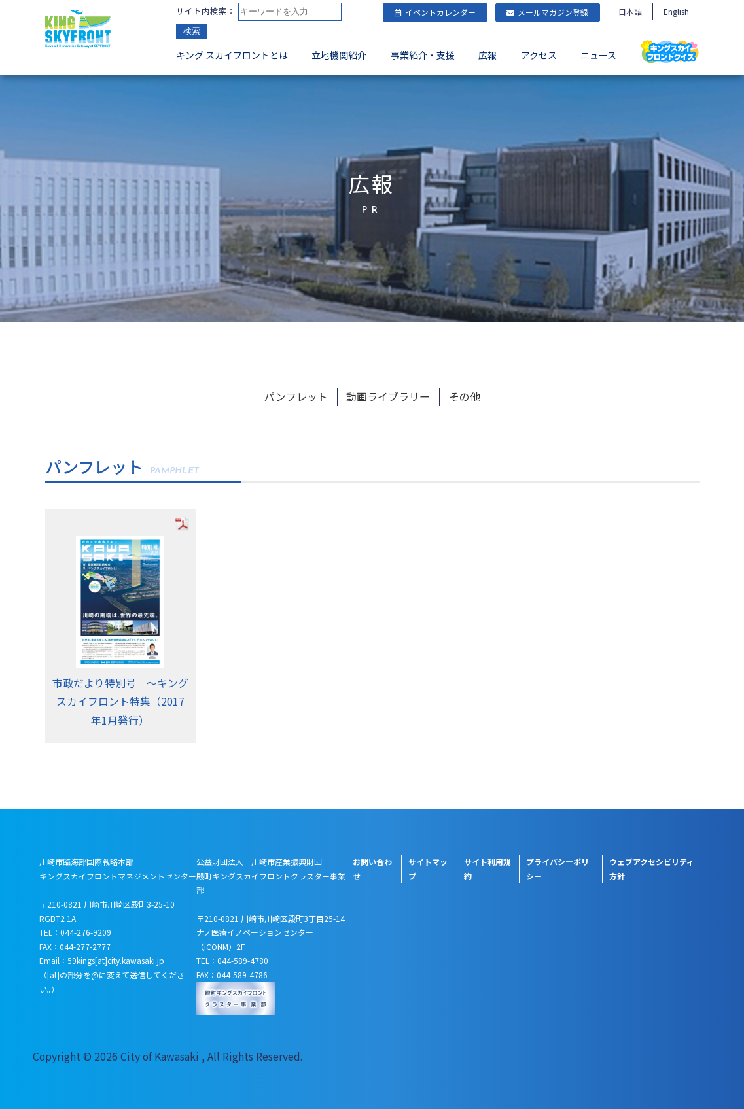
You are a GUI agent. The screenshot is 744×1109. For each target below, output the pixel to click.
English (676, 11)
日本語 (630, 11)
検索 (191, 32)
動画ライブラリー (388, 393)
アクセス (539, 56)
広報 (487, 56)
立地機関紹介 (338, 56)
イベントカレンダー (435, 12)
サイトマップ (428, 866)
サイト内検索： (206, 11)
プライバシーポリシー (557, 866)
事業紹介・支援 (423, 56)
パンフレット (296, 393)
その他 (464, 393)
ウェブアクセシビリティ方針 (651, 866)
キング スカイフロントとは (232, 56)
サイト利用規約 (487, 866)
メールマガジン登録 (547, 12)
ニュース (598, 56)
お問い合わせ (372, 866)
